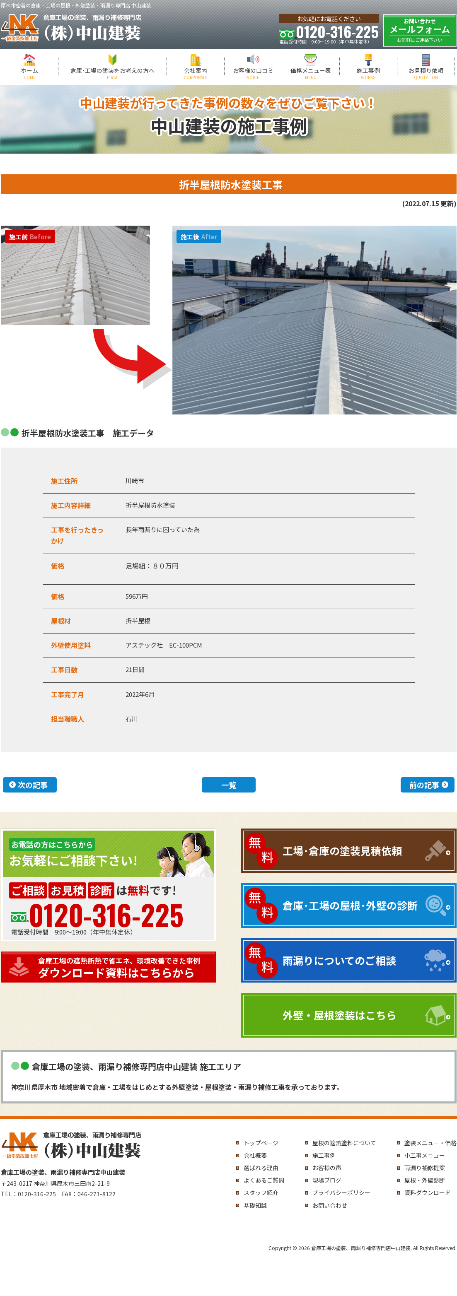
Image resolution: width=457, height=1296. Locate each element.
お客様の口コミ (253, 73)
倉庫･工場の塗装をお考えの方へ (112, 73)
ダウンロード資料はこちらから (125, 967)
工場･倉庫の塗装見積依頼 (342, 850)
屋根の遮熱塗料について (344, 1143)
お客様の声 (326, 1168)
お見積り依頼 (425, 73)
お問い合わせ (329, 1205)
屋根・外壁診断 (424, 1180)
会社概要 (255, 1155)
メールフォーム (419, 30)
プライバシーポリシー (341, 1192)
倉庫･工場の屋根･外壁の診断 (350, 905)
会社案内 (195, 73)
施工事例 (368, 73)
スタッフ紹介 (261, 1192)
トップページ (261, 1143)
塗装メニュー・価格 (430, 1143)
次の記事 (33, 784)
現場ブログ (326, 1180)
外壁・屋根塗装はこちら (340, 1014)
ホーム (29, 73)
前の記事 (424, 784)
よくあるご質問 (264, 1180)
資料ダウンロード (427, 1192)
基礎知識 (255, 1205)
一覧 (228, 784)
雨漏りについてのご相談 (339, 960)
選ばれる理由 (261, 1168)
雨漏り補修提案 (424, 1168)
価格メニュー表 (310, 73)
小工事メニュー (424, 1155)
